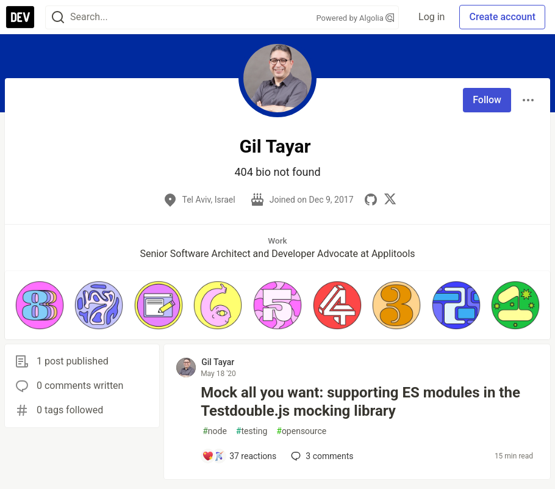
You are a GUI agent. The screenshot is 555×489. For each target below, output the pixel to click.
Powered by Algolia (356, 18)
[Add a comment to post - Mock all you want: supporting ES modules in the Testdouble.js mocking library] (239, 456)
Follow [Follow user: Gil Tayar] (487, 100)
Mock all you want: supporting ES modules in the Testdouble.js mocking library (360, 401)
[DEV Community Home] (20, 17)
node (214, 431)
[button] (40, 305)
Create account (502, 17)
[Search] (58, 17)
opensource (301, 431)
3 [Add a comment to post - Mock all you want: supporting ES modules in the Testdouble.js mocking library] (320, 456)
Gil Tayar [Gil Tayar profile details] (217, 362)
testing (251, 431)
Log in (431, 17)
